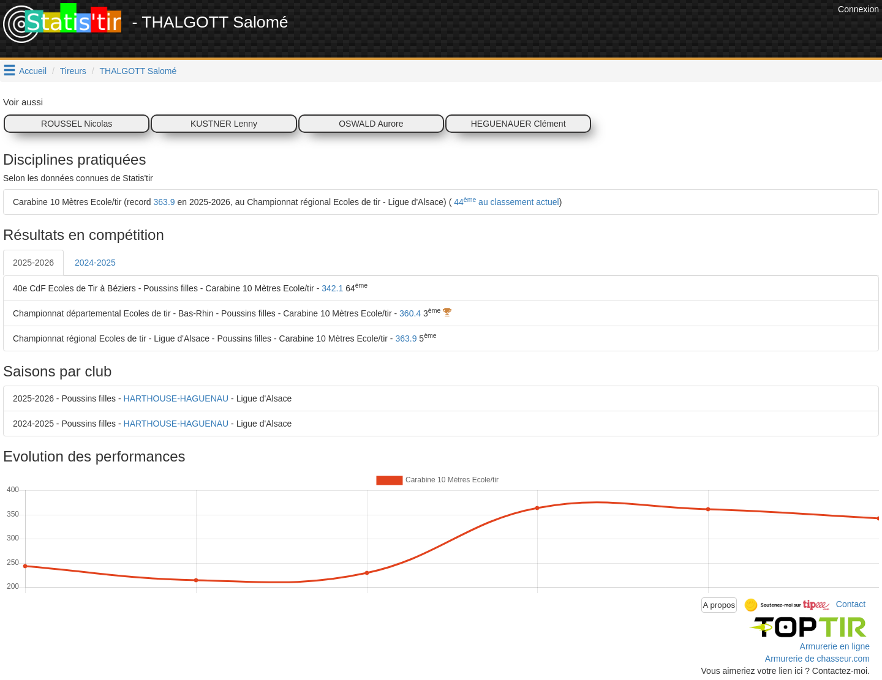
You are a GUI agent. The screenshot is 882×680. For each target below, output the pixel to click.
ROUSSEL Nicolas (76, 124)
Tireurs (73, 71)
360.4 (410, 313)
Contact (850, 604)
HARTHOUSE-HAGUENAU (176, 398)
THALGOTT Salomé (138, 71)
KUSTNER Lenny (223, 124)
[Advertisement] (612, 30)
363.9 (164, 202)
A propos (719, 605)
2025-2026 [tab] (33, 262)
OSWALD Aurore (371, 124)
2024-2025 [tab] (95, 262)
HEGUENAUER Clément (518, 124)
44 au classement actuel (505, 202)
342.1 (332, 288)
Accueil (33, 71)
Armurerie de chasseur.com (817, 658)
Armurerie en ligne (835, 646)
